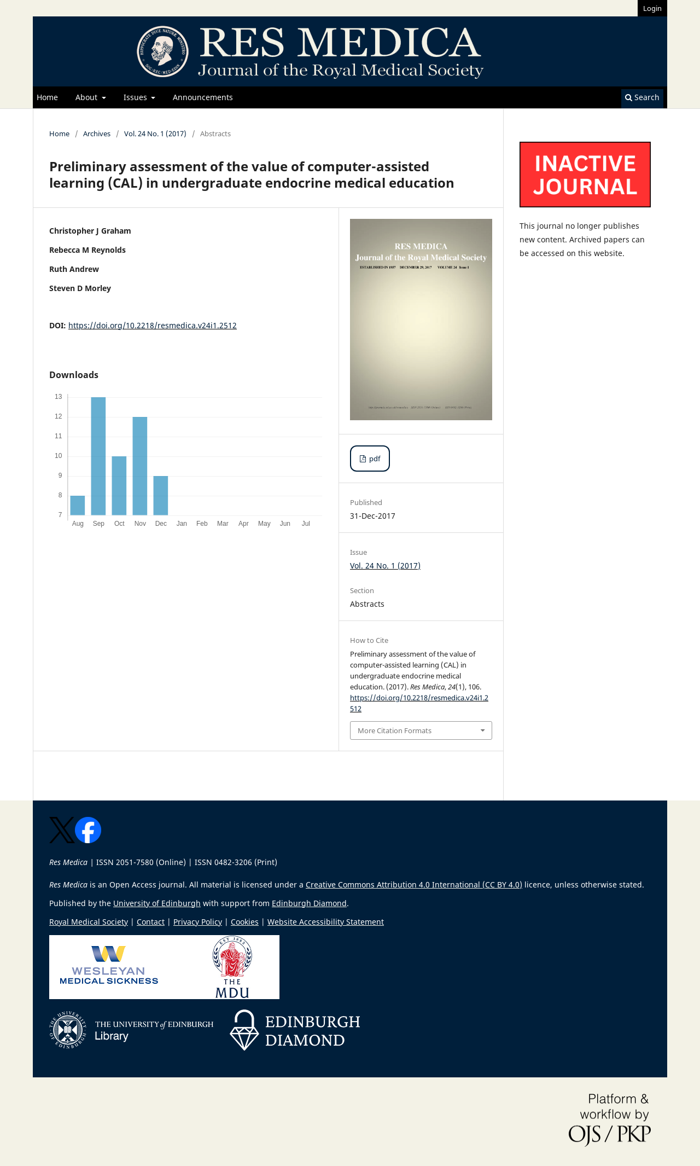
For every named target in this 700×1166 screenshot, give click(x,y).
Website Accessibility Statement (325, 921)
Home (47, 97)
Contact (151, 921)
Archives (96, 133)
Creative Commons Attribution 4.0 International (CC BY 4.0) (414, 884)
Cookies (245, 921)
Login (652, 8)
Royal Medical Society (88, 921)
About (87, 97)
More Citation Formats (394, 730)
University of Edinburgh (157, 903)
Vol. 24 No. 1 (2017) (155, 133)
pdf (374, 458)
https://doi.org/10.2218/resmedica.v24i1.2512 (152, 325)
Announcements (203, 97)
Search (642, 97)
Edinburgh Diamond (309, 903)
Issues (136, 97)
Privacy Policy (197, 921)
